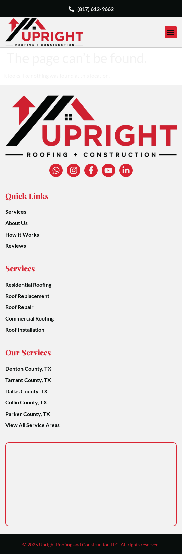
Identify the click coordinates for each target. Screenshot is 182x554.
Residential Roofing (28, 284)
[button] (171, 32)
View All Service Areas (32, 425)
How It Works (22, 234)
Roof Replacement (27, 296)
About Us (16, 223)
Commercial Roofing (29, 318)
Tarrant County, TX (28, 380)
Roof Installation (24, 329)
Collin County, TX (26, 402)
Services (15, 211)
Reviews (15, 245)
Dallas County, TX (26, 391)
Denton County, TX (28, 368)
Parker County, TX (27, 414)
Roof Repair (19, 307)
